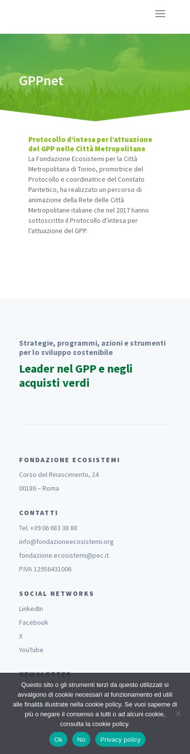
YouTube (31, 649)
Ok (58, 739)
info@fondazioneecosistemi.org (66, 541)
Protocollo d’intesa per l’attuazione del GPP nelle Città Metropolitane (90, 144)
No (81, 739)
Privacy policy (120, 739)
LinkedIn (31, 608)
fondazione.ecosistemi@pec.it (64, 555)
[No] (178, 713)
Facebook (33, 622)
